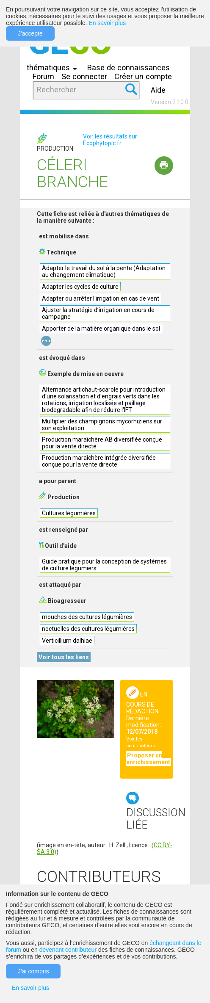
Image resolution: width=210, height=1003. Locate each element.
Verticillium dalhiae (67, 640)
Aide (158, 90)
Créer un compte (143, 76)
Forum (43, 76)
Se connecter (84, 76)
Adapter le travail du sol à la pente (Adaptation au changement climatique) (104, 271)
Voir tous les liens (64, 657)
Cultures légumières (69, 513)
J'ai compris (33, 971)
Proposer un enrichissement (148, 758)
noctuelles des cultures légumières (88, 628)
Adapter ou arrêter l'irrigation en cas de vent (100, 298)
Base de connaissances (128, 67)
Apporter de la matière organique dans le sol (101, 328)
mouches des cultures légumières (87, 616)
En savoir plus (107, 22)
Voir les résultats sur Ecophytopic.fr (110, 139)
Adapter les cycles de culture (80, 286)
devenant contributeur (68, 949)
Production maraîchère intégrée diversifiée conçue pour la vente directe (99, 461)
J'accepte (30, 33)
